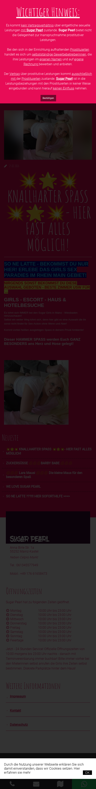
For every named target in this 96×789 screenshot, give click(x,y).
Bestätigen (48, 98)
